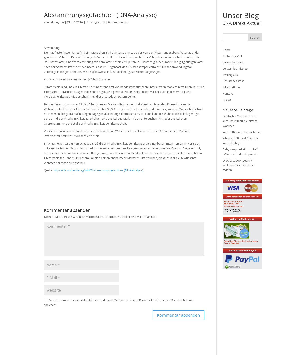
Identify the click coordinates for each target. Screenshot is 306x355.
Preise (227, 99)
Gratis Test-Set (232, 56)
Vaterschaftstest (233, 62)
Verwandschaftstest (235, 68)
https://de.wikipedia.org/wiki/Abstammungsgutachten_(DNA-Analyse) (98, 170)
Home (227, 50)
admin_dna (57, 22)
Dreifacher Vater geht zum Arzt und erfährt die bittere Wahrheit (240, 121)
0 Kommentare (118, 22)
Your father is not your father (242, 132)
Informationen (232, 87)
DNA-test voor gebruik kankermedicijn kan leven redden (239, 165)
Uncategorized (95, 22)
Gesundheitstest (233, 81)
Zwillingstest (231, 75)
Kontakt (228, 93)
